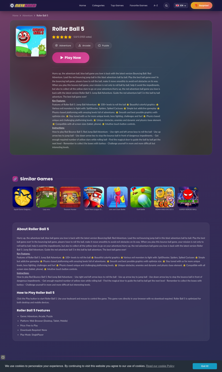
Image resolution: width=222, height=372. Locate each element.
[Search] (166, 5)
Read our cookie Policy (160, 366)
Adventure (27, 15)
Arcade (84, 45)
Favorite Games (139, 5)
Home (82, 5)
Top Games (117, 5)
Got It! (204, 366)
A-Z (156, 5)
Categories (98, 5)
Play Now (71, 57)
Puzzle (103, 45)
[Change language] (181, 5)
